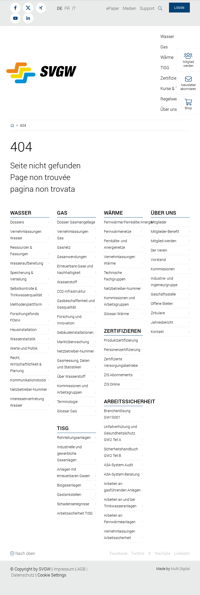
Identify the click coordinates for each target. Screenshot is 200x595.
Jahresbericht (162, 322)
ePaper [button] (112, 8)
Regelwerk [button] (169, 98)
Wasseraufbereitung (26, 263)
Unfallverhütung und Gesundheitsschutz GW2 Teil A (120, 433)
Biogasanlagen (69, 485)
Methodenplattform (26, 304)
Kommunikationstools (28, 380)
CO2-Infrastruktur (71, 291)
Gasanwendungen (72, 256)
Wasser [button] (167, 36)
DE (59, 8)
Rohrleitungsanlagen (74, 437)
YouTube (162, 553)
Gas (62, 212)
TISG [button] (164, 67)
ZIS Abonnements (118, 374)
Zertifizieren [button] (171, 78)
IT (74, 8)
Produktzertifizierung (121, 340)
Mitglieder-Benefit (165, 231)
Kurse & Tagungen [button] (177, 88)
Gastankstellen (69, 494)
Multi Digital (180, 568)
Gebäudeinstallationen (75, 332)
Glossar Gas (67, 410)
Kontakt (157, 331)
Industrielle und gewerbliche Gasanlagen (69, 453)
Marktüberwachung (73, 341)
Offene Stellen (162, 303)
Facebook (119, 553)
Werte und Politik (24, 348)
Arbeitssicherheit (129, 401)
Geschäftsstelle (163, 294)
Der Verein (159, 250)
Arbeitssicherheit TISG (75, 513)
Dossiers (17, 222)
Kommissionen (163, 268)
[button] (188, 60)
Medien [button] (129, 8)
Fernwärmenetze (117, 231)
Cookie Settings (52, 575)
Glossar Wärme (116, 313)
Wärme (113, 212)
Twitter (138, 553)
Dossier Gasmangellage (76, 222)
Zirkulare (158, 312)
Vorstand (158, 259)
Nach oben (22, 553)
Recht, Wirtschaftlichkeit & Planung (26, 364)
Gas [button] (164, 46)
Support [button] (147, 8)
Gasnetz (64, 247)
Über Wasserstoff (71, 376)
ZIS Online (112, 384)
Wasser (20, 212)
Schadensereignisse (73, 503)
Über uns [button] (168, 109)
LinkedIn (182, 553)
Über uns (163, 212)
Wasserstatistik (22, 338)
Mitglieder (159, 222)
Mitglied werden (163, 240)
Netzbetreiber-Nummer (28, 389)
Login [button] (179, 7)
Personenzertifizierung (122, 349)
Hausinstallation (23, 329)
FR (67, 8)
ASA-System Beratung (122, 474)
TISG (63, 428)
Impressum (64, 569)
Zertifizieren (122, 330)
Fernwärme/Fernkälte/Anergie (128, 222)
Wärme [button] (166, 57)
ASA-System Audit (118, 464)
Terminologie (67, 401)
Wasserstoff (67, 281)
